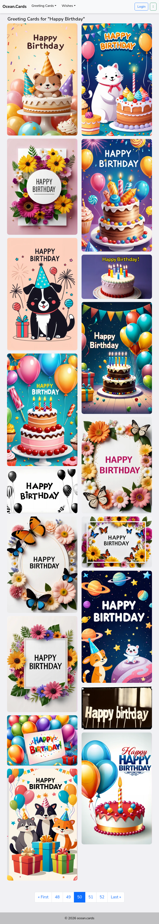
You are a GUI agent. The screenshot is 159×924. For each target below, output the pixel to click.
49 (68, 897)
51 (90, 897)
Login (141, 6)
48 (57, 897)
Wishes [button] (67, 6)
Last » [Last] (116, 897)
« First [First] (43, 897)
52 (102, 897)
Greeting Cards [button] (42, 6)
